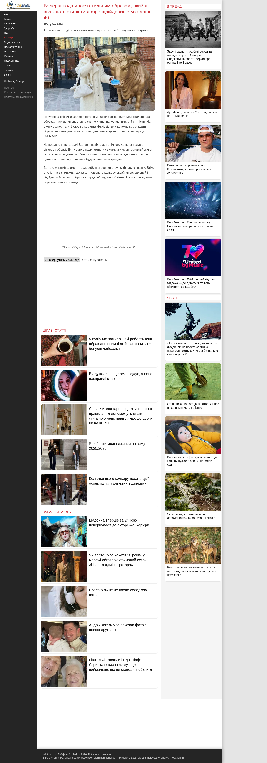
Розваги (8, 56)
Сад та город (11, 60)
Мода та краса (12, 42)
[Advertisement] (99, 214)
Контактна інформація (17, 92)
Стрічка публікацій (94, 260)
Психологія (10, 51)
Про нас (9, 87)
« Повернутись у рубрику (61, 260)
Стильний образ (107, 247)
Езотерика (10, 23)
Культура (9, 37)
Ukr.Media (50, 136)
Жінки (66, 247)
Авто (6, 14)
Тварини (8, 70)
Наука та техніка (13, 46)
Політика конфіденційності (20, 96)
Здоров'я (9, 28)
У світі (7, 74)
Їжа (6, 33)
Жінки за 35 (128, 247)
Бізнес (7, 19)
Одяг (77, 247)
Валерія (89, 247)
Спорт (7, 65)
